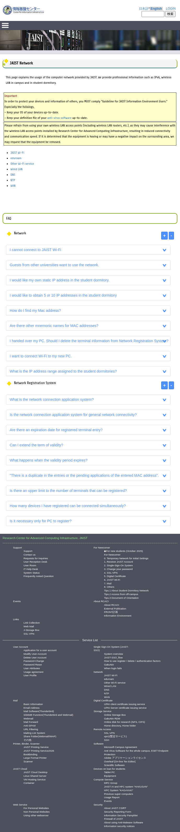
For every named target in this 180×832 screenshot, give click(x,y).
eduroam (15, 158)
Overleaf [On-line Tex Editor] (119, 761)
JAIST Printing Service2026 (39, 750)
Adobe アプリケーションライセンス (125, 757)
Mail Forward (31, 721)
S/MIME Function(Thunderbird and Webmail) (48, 714)
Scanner (28, 761)
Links (16, 619)
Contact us (30, 554)
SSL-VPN (29, 633)
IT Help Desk (31, 569)
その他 (27, 740)
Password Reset (33, 664)
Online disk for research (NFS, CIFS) (124, 721)
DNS (12, 174)
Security (98, 804)
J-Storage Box (31, 630)
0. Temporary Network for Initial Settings (126, 558)
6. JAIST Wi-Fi (112, 579)
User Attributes (32, 668)
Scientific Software (114, 765)
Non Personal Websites (37, 811)
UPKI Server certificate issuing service (125, 707)
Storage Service (102, 711)
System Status (32, 572)
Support (17, 547)
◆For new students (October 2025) (123, 551)
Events (17, 601)
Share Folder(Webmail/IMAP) (40, 736)
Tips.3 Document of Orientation (121, 597)
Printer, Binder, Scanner (26, 743)
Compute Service (103, 779)
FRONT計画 (111, 612)
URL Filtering (31, 729)
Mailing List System (34, 732)
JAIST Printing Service (36, 747)
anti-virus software (59, 118)
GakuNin (109, 664)
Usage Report (111, 797)
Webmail (28, 718)
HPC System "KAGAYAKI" (118, 790)
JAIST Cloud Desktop (36, 772)
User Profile (30, 675)
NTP (12, 180)
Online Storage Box (115, 714)
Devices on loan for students (109, 768)
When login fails (113, 668)
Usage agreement (33, 671)
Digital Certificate (103, 700)
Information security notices (119, 826)
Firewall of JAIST (113, 818)
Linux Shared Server (35, 775)
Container (29, 782)
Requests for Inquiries (36, 558)
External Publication (115, 608)
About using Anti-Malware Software (123, 822)
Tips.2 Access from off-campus (121, 594)
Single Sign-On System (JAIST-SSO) (111, 648)
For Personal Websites (36, 808)
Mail (15, 700)
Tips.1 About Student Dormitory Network (126, 590)
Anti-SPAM (30, 725)
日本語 (143, 8)
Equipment (110, 775)
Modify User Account (35, 653)
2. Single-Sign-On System (118, 565)
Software (98, 743)
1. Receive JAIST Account (118, 561)
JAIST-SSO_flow (113, 657)
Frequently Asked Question (39, 576)
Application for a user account (40, 650)
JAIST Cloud (20, 768)
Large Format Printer (35, 757)
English (156, 8)
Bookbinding (30, 754)
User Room (30, 565)
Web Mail (29, 626)
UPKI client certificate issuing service (124, 704)
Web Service (20, 804)
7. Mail (107, 583)
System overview (113, 653)
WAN (13, 185)
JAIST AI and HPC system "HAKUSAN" (126, 786)
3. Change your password (118, 569)
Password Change (34, 660)
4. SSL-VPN (111, 572)
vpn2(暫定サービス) (115, 736)
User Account (20, 646)
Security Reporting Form (117, 811)
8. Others (109, 586)
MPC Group (110, 782)
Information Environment (117, 615)
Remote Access (102, 729)
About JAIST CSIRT (115, 808)
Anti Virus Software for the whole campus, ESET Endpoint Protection (136, 750)
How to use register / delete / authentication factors (132, 660)
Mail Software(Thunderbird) (39, 711)
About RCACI (101, 601)
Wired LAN (16, 169)
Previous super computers (118, 793)
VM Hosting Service (34, 779)
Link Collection (32, 622)
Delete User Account (35, 657)
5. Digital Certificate (115, 576)
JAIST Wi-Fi (17, 152)
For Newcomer (102, 547)
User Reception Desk (35, 561)
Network (98, 671)
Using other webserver (36, 815)
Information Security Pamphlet (121, 815)
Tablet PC (109, 772)
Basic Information (33, 704)
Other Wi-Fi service (22, 163)
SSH (106, 740)
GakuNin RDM (112, 718)
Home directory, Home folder (120, 725)
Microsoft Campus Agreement (120, 747)
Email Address (31, 707)
